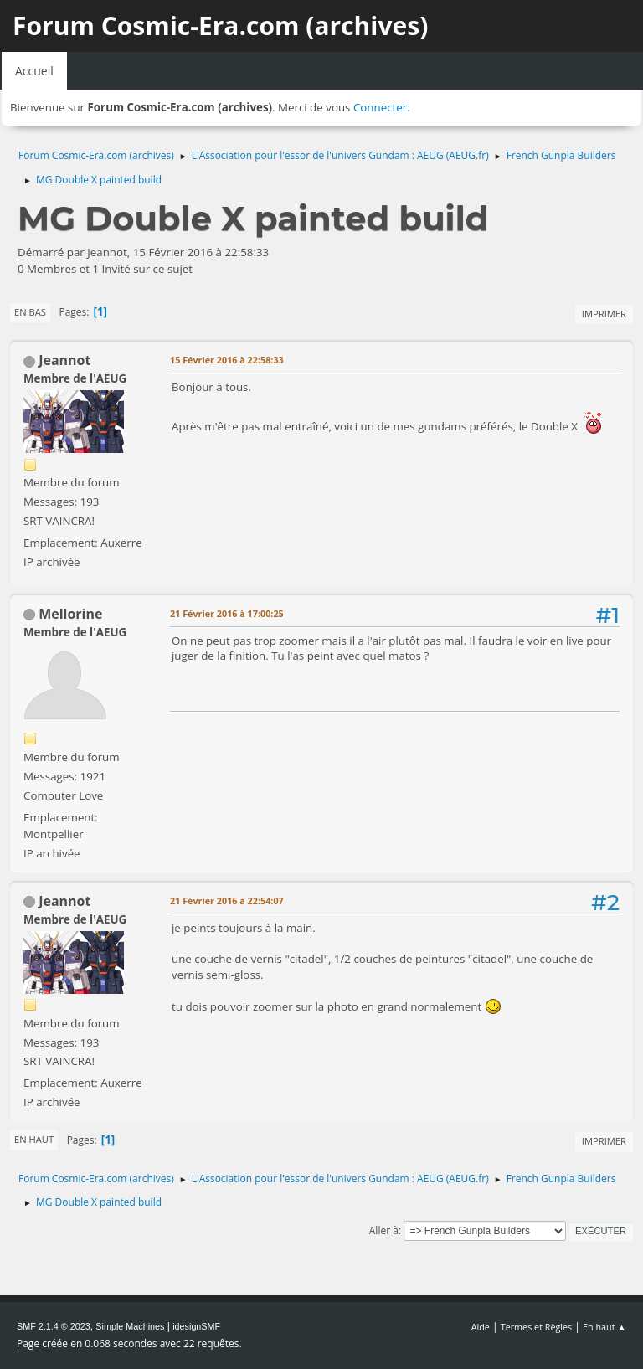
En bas (30, 312)
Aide (480, 1326)
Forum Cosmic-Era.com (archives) (220, 25)
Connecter (380, 107)
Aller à (384, 1230)
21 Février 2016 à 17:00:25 (227, 613)
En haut (34, 1139)
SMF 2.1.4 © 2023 (53, 1326)
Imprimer (604, 313)
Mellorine (70, 614)
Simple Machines (129, 1326)
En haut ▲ (604, 1326)
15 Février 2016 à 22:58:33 (227, 359)
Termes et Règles (537, 1326)
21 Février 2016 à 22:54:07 (227, 900)
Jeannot (64, 360)
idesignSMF (196, 1326)
